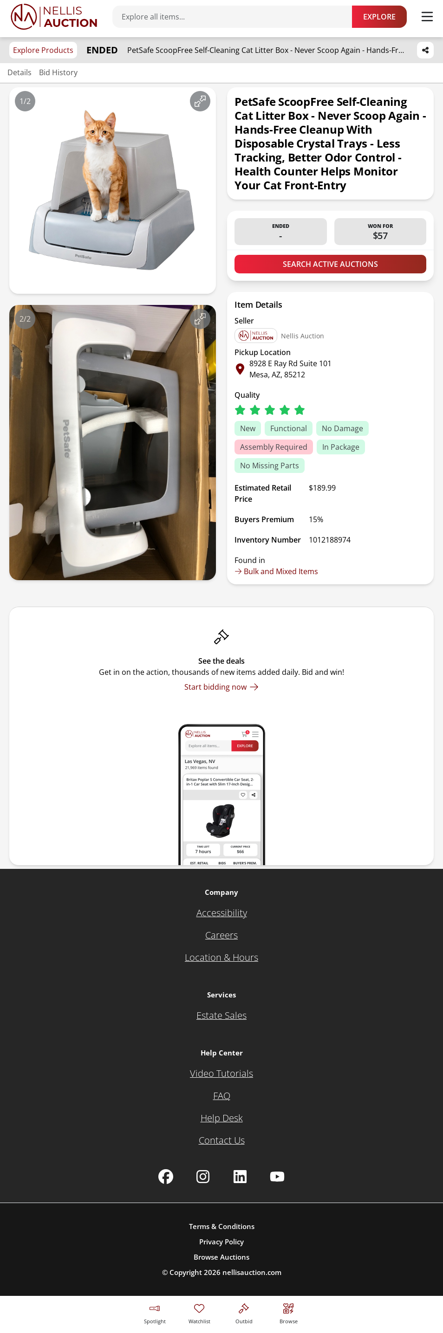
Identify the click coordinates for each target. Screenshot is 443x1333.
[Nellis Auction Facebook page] (165, 1176)
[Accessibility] (221, 912)
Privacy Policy (221, 1241)
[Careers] (221, 935)
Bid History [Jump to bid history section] (58, 72)
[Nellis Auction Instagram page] (202, 1176)
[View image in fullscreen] (200, 101)
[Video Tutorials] (221, 1073)
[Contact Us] (222, 1140)
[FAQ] (221, 1095)
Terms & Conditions (221, 1226)
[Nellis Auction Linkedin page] (240, 1176)
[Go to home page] (53, 17)
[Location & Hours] (221, 957)
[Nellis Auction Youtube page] (277, 1176)
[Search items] (237, 17)
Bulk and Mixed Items (276, 571)
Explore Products (43, 50)
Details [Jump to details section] (19, 72)
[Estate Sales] (221, 1015)
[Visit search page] (288, 1312)
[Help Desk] (222, 1118)
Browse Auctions (221, 1257)
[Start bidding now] (221, 686)
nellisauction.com (251, 1272)
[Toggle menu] (427, 16)
